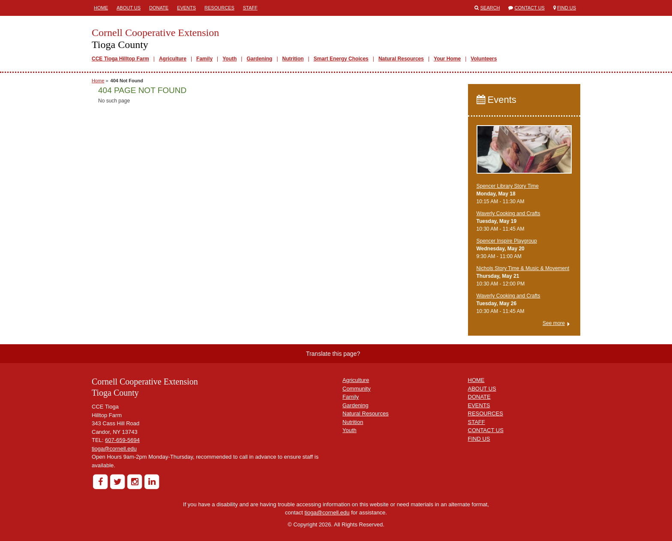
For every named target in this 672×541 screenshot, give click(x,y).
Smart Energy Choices (341, 59)
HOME (476, 380)
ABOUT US (482, 388)
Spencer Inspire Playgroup (507, 241)
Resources (219, 7)
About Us (129, 7)
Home (101, 7)
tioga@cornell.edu (114, 448)
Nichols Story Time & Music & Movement (523, 268)
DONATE (479, 397)
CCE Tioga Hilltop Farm (120, 59)
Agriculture (172, 59)
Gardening (259, 59)
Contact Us (529, 7)
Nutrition (293, 59)
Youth (229, 59)
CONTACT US (486, 430)
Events (186, 7)
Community (356, 388)
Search (490, 7)
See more (554, 323)
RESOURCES (485, 413)
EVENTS (479, 405)
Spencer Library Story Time (508, 186)
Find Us (566, 7)
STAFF (476, 422)
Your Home (447, 59)
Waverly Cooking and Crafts (508, 213)
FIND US (479, 439)
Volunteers (484, 59)
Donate (158, 7)
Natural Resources (401, 59)
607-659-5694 (122, 440)
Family (204, 59)
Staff (250, 7)
